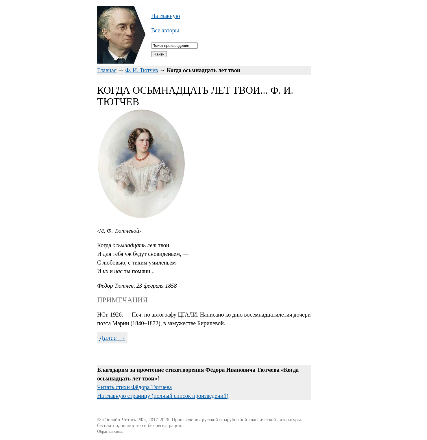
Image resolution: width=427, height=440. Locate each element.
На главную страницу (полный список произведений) (162, 396)
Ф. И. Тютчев (141, 70)
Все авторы (165, 30)
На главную (165, 16)
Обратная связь (110, 431)
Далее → (112, 337)
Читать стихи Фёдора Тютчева (134, 387)
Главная (107, 70)
